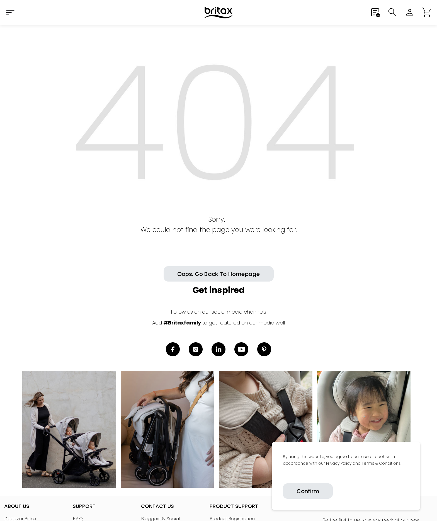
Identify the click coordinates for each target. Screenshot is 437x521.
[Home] (218, 12)
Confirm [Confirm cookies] (308, 491)
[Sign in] (410, 12)
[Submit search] (392, 12)
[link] (173, 349)
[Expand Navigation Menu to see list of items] (10, 12)
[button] (427, 12)
